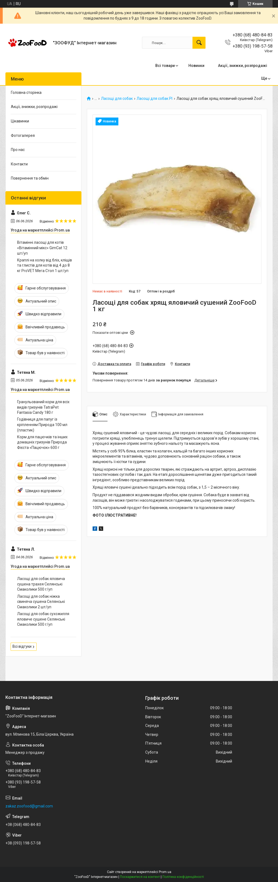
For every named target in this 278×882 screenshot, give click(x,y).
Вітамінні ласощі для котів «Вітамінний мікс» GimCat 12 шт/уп (42, 247)
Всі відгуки (21, 646)
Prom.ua (165, 872)
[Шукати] (199, 43)
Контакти (19, 164)
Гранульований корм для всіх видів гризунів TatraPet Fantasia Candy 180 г (43, 407)
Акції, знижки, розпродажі (242, 65)
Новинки (196, 65)
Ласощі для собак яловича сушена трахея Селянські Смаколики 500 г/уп (41, 583)
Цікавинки (20, 121)
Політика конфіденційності (183, 877)
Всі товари (165, 65)
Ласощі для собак (117, 99)
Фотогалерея (23, 135)
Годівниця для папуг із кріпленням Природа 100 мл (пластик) (42, 424)
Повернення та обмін (30, 178)
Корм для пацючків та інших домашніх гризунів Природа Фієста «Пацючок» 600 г (42, 442)
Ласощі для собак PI (154, 99)
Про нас (18, 149)
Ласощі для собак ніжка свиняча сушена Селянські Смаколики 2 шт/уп (41, 601)
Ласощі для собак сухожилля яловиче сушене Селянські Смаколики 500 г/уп (43, 619)
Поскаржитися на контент (140, 877)
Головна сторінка (26, 92)
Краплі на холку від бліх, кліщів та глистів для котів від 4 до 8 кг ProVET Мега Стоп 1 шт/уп (44, 265)
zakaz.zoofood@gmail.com (29, 806)
